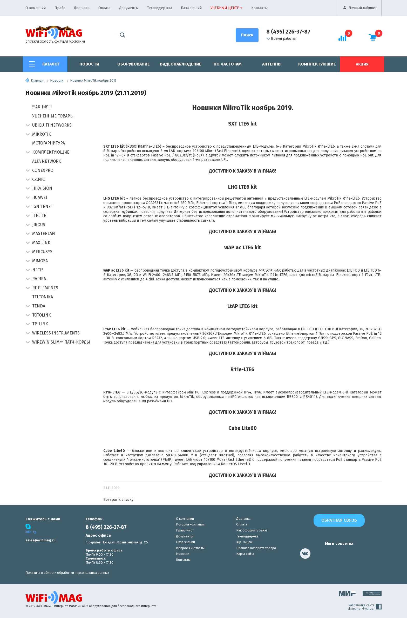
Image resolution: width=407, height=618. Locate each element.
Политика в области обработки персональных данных (67, 573)
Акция (362, 64)
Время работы (281, 39)
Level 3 (244, 464)
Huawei (39, 197)
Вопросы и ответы (190, 548)
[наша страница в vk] (305, 553)
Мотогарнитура (48, 143)
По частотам (227, 64)
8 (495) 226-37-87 (288, 31)
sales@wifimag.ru (40, 540)
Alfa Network (46, 161)
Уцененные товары (53, 116)
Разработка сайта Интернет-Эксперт (365, 607)
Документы (128, 8)
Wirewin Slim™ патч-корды (61, 342)
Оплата (104, 8)
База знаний (191, 8)
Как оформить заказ (252, 530)
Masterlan (43, 233)
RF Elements (45, 287)
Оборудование (133, 64)
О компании (35, 8)
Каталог (51, 64)
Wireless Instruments (56, 333)
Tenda (38, 306)
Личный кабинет (363, 8)
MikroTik (41, 134)
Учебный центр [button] (225, 8)
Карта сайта (245, 554)
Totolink (41, 315)
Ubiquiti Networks (52, 125)
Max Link (41, 242)
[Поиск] (247, 35)
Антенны (272, 64)
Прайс (60, 8)
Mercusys (42, 251)
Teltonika (42, 296)
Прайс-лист (185, 530)
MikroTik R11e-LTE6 (318, 146)
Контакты (259, 8)
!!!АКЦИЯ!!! (42, 106)
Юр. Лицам (244, 542)
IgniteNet (42, 206)
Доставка (82, 8)
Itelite (39, 215)
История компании (190, 524)
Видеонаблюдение (180, 64)
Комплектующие (317, 64)
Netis (38, 269)
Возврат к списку (118, 499)
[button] (27, 125)
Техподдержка (159, 8)
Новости (89, 64)
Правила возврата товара (256, 548)
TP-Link (40, 323)
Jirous (38, 224)
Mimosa (40, 260)
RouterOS (229, 464)
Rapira (39, 278)
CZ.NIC (38, 179)
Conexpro (42, 170)
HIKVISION (42, 188)
